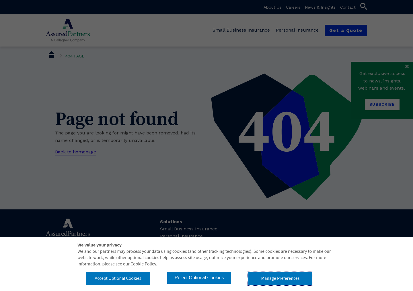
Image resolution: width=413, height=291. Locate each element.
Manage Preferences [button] (280, 278)
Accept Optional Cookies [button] (118, 278)
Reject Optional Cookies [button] (199, 277)
